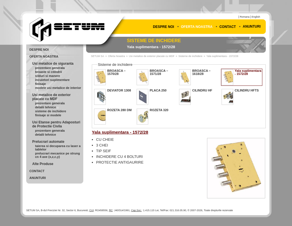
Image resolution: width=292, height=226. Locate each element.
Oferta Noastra (197, 27)
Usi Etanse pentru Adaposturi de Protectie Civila (56, 124)
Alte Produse (42, 164)
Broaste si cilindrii (48, 72)
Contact (227, 27)
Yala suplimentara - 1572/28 (151, 47)
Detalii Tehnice (45, 107)
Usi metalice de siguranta (53, 64)
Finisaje (40, 83)
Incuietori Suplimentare (52, 80)
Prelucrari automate (48, 142)
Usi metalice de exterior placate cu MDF (51, 97)
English (256, 16)
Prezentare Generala (50, 130)
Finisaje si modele (48, 115)
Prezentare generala (50, 68)
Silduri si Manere (47, 76)
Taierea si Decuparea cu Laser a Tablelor (58, 147)
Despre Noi (163, 27)
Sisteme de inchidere (154, 40)
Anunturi (252, 26)
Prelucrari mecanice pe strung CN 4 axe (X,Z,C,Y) (57, 155)
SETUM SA (97, 56)
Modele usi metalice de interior (58, 87)
